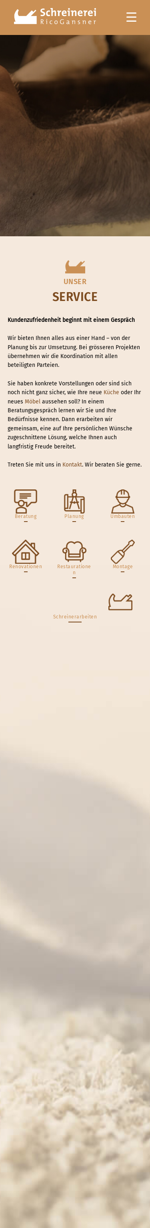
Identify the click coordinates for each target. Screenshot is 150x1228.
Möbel (32, 401)
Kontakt (72, 464)
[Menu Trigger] (131, 17)
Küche (111, 392)
